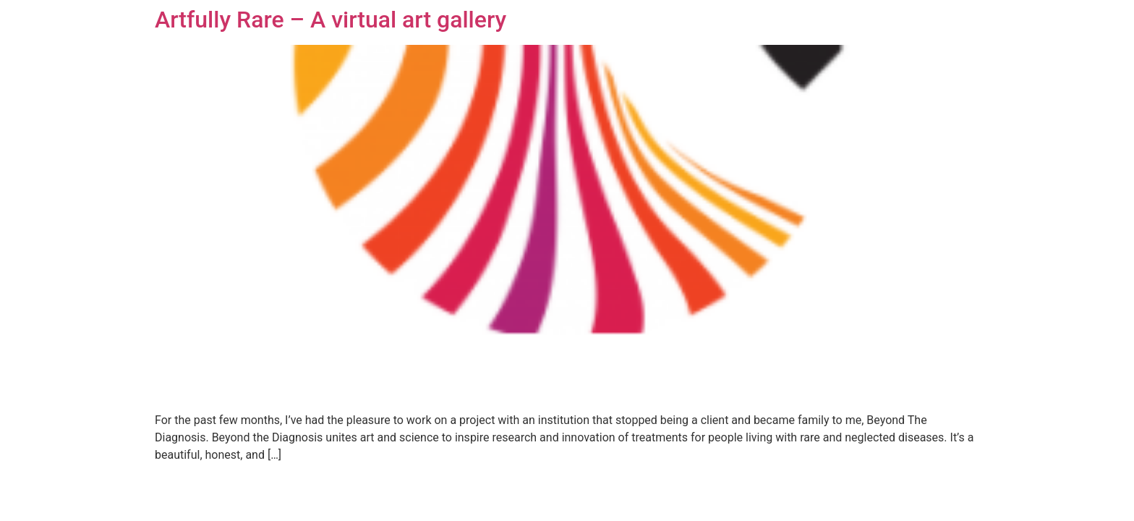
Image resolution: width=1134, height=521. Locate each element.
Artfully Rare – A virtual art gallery (330, 19)
